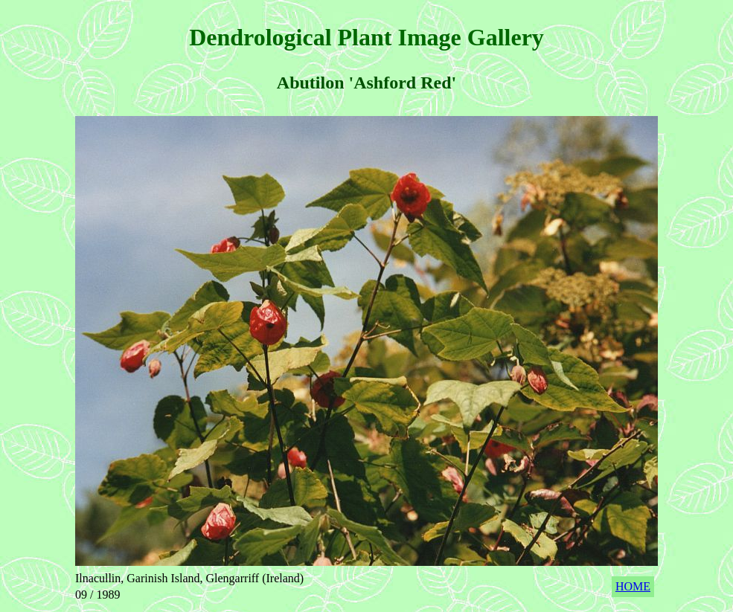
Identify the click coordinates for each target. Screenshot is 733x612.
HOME (632, 586)
